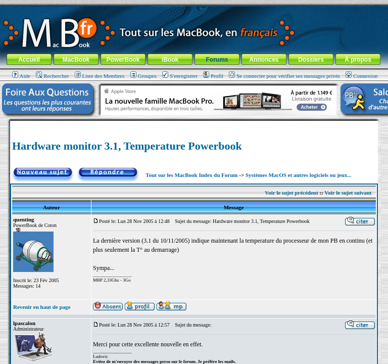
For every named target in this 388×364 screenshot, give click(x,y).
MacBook (76, 59)
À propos (358, 59)
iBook (170, 59)
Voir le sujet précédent (291, 193)
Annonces (263, 59)
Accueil (29, 59)
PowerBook (122, 59)
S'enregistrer (180, 76)
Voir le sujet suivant (347, 193)
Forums (217, 59)
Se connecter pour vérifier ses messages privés (284, 76)
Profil (213, 76)
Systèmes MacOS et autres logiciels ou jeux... (299, 175)
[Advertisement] (194, 124)
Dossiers (311, 59)
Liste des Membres (100, 76)
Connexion (361, 76)
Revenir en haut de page (41, 307)
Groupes (143, 76)
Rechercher (52, 76)
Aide (21, 76)
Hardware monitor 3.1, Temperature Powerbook (127, 146)
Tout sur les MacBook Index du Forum (191, 175)
